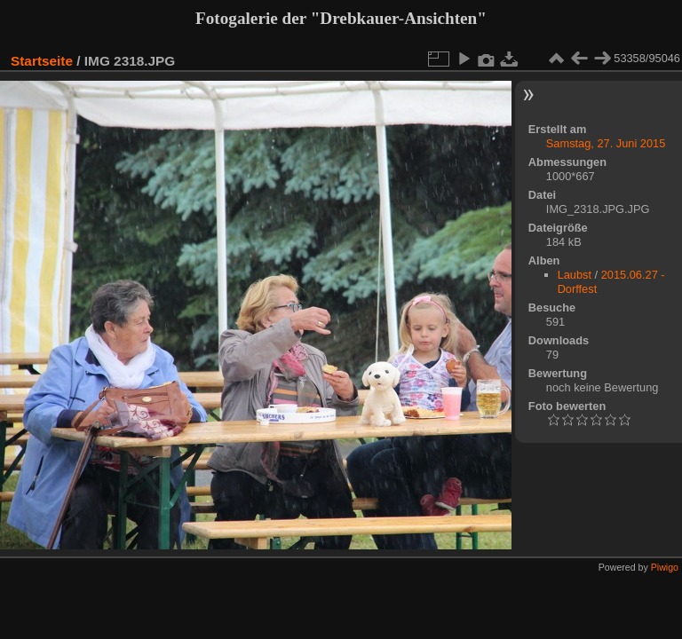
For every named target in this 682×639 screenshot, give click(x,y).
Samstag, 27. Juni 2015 (605, 143)
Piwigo (664, 567)
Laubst (574, 274)
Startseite (42, 60)
